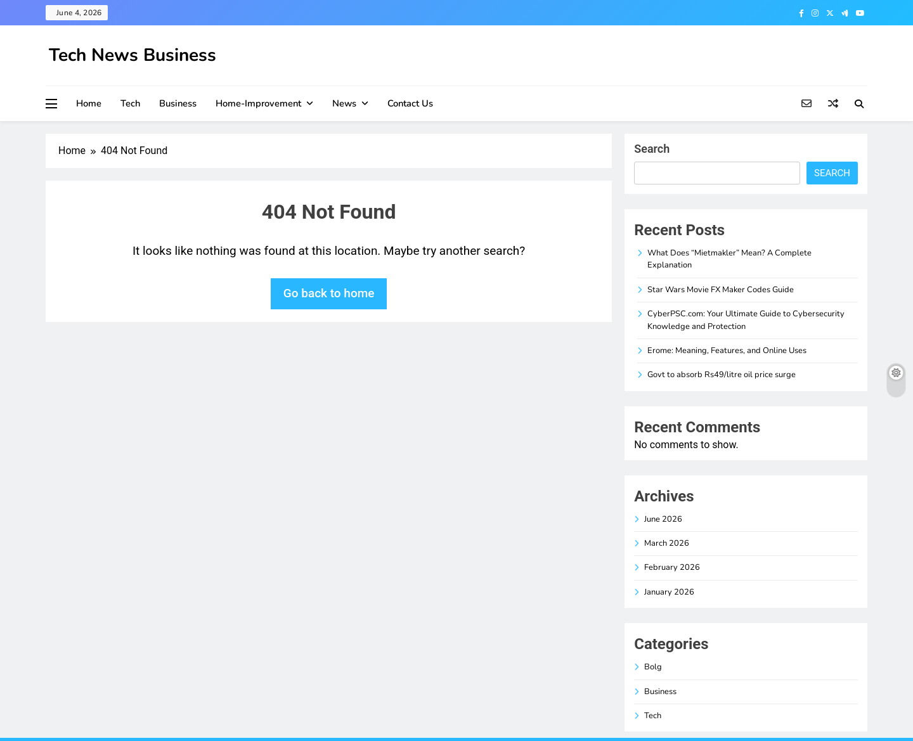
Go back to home (329, 293)
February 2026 (672, 567)
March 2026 (666, 543)
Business (178, 103)
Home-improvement (258, 103)
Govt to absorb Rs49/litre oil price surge (721, 374)
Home (88, 103)
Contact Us (410, 103)
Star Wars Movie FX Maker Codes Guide (720, 289)
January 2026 (669, 592)
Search (652, 148)
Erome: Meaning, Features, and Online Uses (726, 350)
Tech (130, 103)
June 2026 (663, 519)
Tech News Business (132, 55)
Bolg (653, 667)
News (344, 103)
